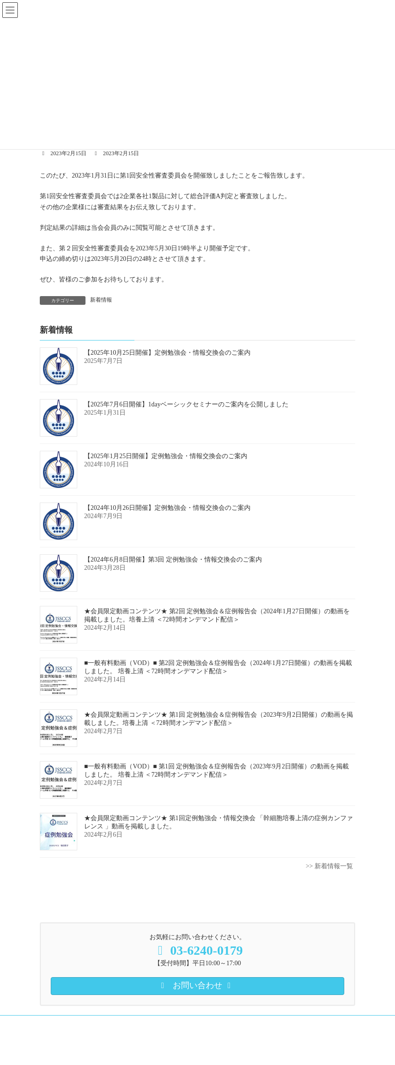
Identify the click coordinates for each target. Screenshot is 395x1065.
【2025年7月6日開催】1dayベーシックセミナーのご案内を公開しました (186, 404)
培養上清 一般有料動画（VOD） (235, 1024)
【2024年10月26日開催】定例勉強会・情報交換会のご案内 (167, 507)
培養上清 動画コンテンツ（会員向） (133, 1024)
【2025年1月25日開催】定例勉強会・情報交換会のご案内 (165, 456)
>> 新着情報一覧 (329, 866)
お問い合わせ (137, 1029)
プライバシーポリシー (75, 1029)
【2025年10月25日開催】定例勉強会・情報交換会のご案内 (167, 352)
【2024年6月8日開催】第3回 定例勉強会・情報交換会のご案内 (173, 559)
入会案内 (59, 1024)
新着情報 (101, 300)
